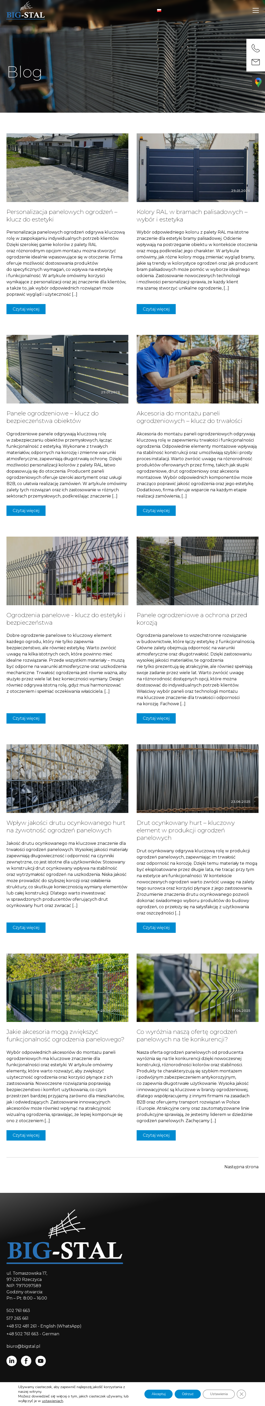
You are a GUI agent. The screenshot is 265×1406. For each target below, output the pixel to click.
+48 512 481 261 (21, 1326)
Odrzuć (185, 1393)
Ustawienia (218, 1393)
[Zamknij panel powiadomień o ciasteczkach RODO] (241, 1394)
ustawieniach (52, 1401)
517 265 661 (17, 1318)
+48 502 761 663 (22, 1333)
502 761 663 (18, 1310)
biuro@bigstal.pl (23, 1346)
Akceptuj (155, 1393)
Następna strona (241, 1166)
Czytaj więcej (26, 308)
